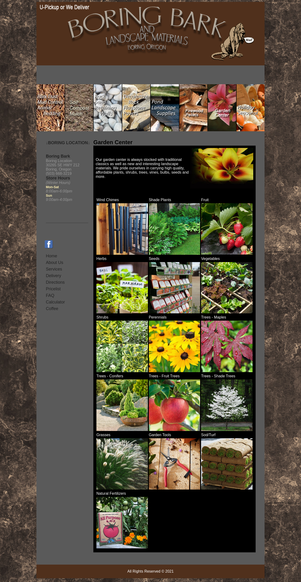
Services (54, 269)
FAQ (50, 295)
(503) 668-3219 (58, 173)
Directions (55, 282)
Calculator (55, 302)
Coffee (52, 308)
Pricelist (53, 289)
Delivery (53, 275)
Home (51, 256)
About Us (54, 262)
